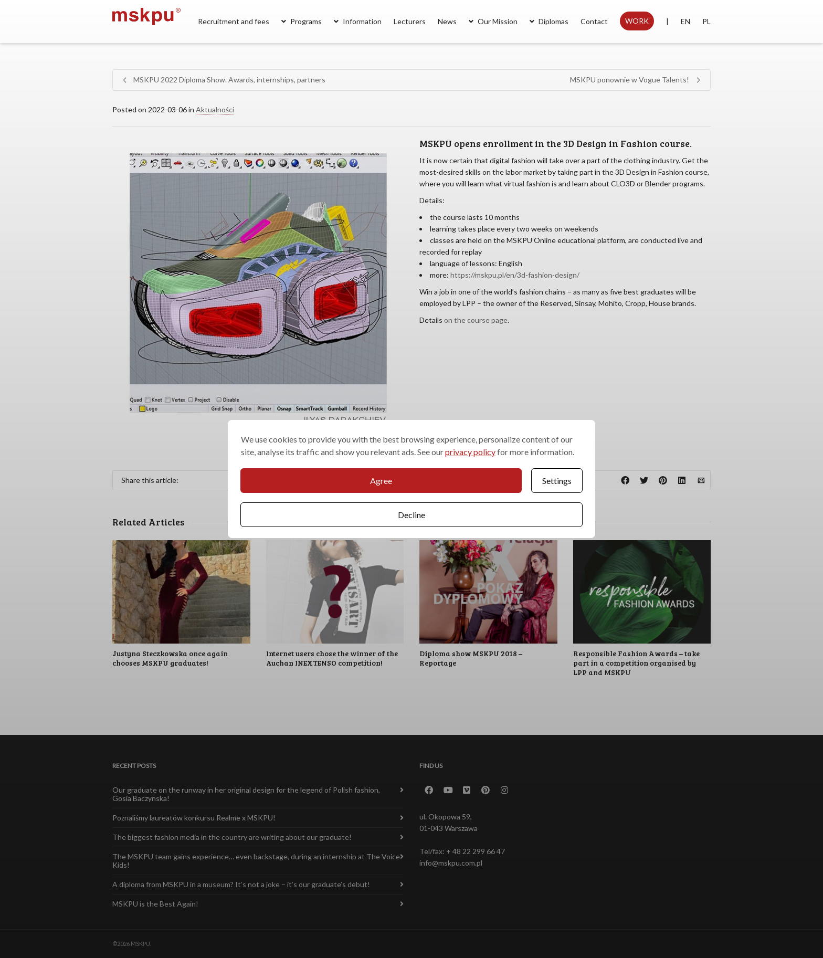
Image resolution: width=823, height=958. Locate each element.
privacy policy (470, 452)
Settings (557, 481)
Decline (411, 515)
